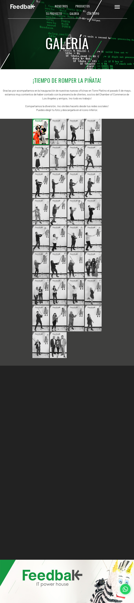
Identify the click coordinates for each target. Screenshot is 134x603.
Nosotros (61, 6)
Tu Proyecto (54, 14)
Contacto (93, 14)
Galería (74, 14)
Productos (82, 6)
